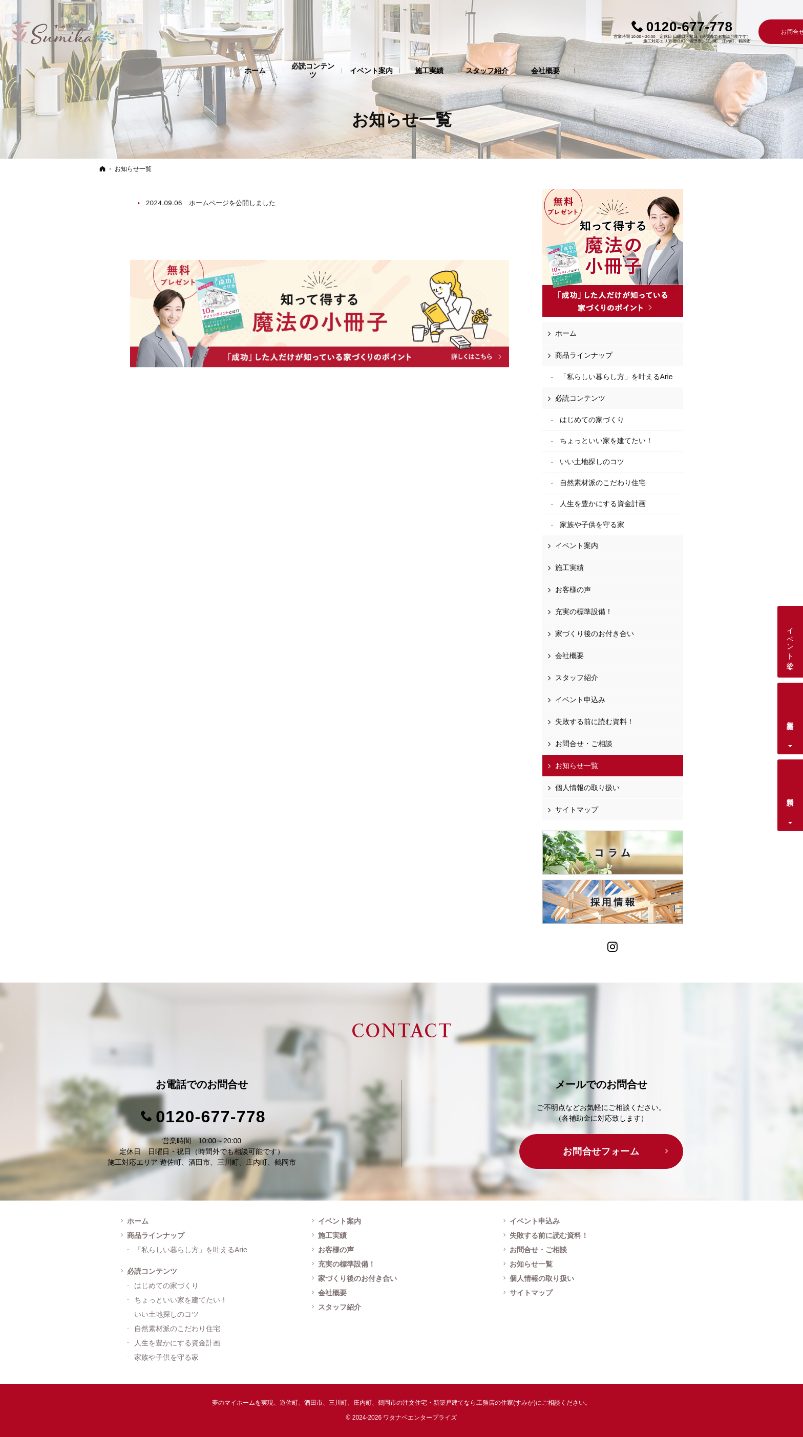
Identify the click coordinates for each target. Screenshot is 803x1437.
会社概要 (569, 655)
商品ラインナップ (583, 355)
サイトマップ (576, 809)
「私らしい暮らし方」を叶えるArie (616, 377)
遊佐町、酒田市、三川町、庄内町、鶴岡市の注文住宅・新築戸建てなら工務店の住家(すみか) (408, 1402)
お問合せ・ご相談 (583, 743)
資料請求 (791, 793)
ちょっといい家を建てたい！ (606, 441)
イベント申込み (580, 699)
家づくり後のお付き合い (594, 633)
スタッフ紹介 (576, 677)
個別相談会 (791, 717)
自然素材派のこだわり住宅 (603, 482)
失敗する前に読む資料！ (594, 721)
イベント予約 (791, 639)
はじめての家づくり (592, 420)
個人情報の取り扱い (587, 787)
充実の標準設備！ (583, 611)
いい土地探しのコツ (592, 462)
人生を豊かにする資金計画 (603, 503)
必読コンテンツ (580, 398)
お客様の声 (573, 589)
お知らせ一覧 (576, 765)
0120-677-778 (211, 1116)
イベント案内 (576, 545)
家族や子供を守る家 (592, 524)
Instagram (613, 945)
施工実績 (569, 567)
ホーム (566, 333)
